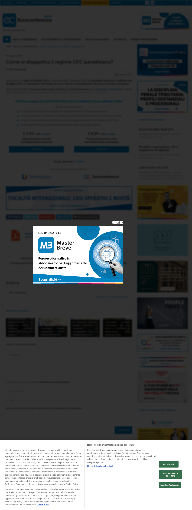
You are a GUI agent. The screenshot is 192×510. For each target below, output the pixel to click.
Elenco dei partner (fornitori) (100, 467)
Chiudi (117, 222)
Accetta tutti (168, 465)
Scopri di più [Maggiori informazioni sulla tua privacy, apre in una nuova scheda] (43, 505)
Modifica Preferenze (169, 485)
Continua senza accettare (170, 475)
